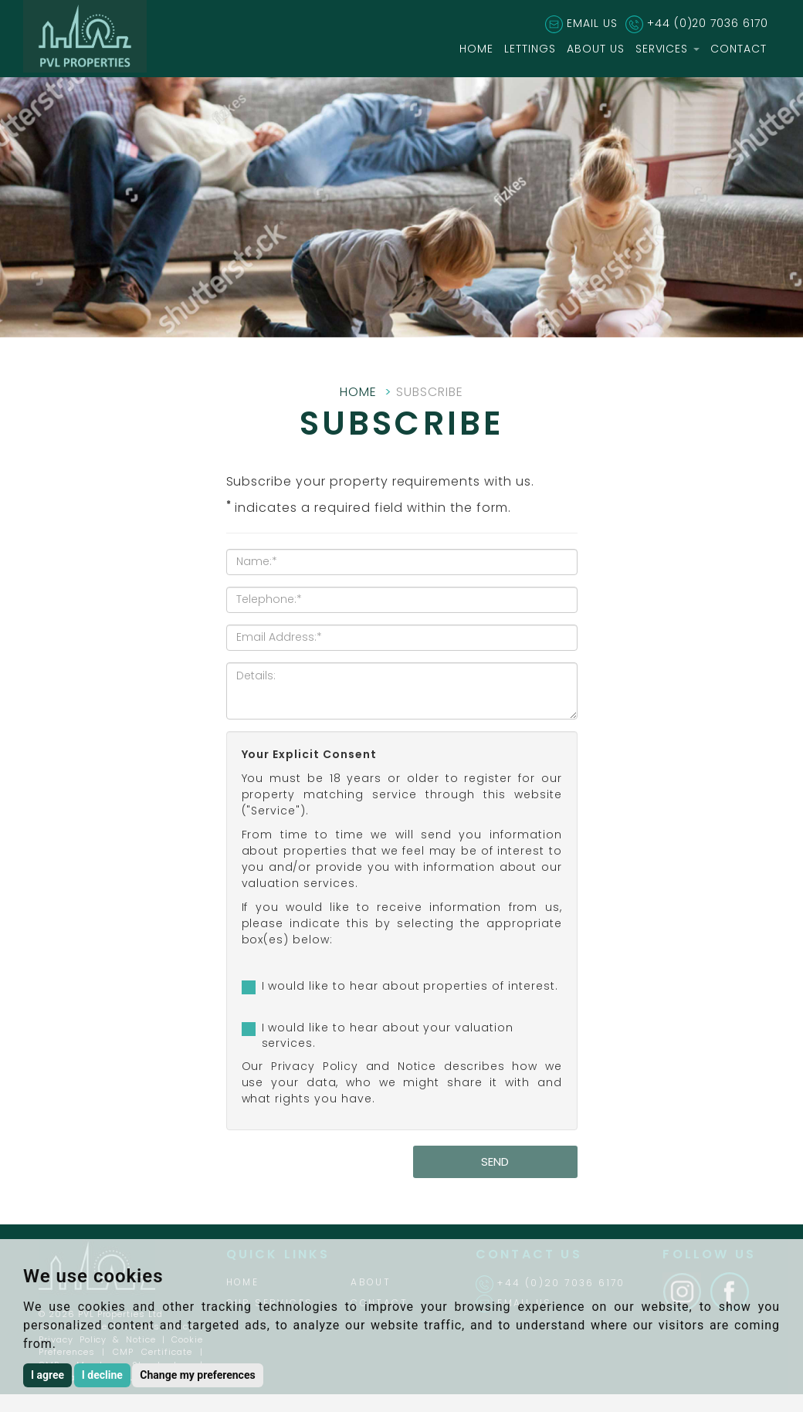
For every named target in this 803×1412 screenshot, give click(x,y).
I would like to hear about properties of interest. (410, 986)
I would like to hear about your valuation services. (387, 1035)
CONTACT (738, 48)
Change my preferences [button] (197, 1375)
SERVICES (667, 48)
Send (495, 1161)
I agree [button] (47, 1375)
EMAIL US (592, 23)
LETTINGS (530, 48)
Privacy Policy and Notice (354, 1066)
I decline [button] (102, 1375)
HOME (476, 48)
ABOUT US (596, 48)
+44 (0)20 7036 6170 (707, 23)
